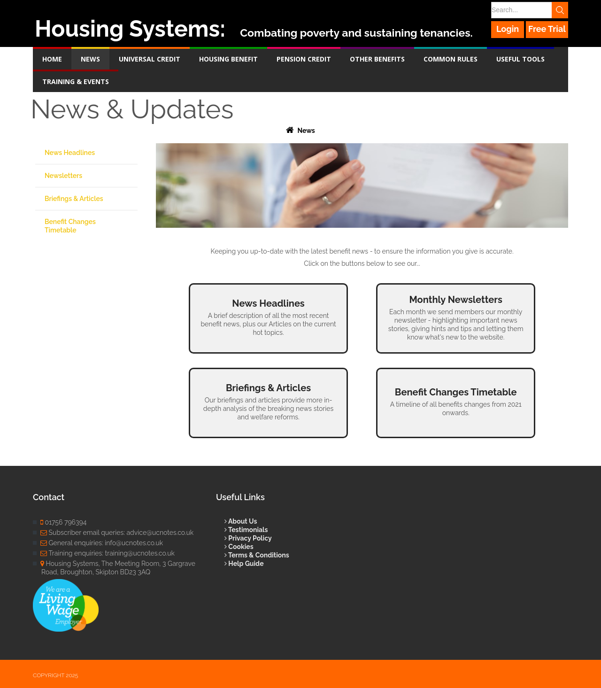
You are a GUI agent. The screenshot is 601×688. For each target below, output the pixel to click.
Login (507, 29)
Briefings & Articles (74, 198)
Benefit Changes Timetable (70, 226)
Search (560, 10)
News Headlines (70, 152)
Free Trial (547, 29)
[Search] (529, 10)
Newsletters (63, 175)
